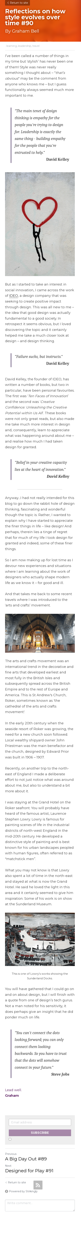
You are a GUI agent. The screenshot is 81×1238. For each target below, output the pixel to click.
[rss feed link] (37, 1171)
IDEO (13, 292)
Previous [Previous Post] (10, 1140)
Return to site (17, 2)
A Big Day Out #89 (26, 1145)
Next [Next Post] (8, 1152)
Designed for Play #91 (29, 1156)
